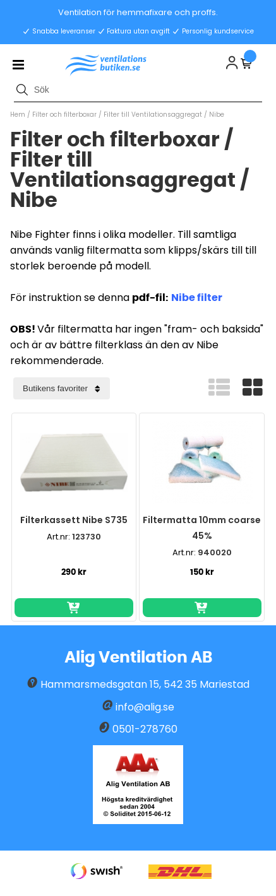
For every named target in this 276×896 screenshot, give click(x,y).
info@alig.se (145, 707)
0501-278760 (144, 729)
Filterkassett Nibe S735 (74, 520)
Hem (17, 114)
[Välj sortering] (61, 388)
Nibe (216, 114)
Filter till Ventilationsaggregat (154, 114)
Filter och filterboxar (64, 114)
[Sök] (138, 89)
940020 (215, 552)
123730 (86, 537)
